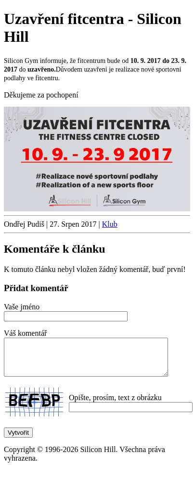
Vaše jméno (21, 307)
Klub (109, 224)
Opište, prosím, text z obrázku (115, 405)
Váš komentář (25, 333)
